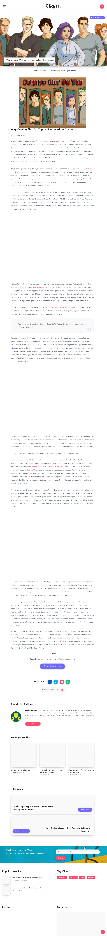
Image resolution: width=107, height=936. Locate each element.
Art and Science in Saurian (20, 768)
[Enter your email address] (78, 850)
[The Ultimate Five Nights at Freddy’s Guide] (6, 879)
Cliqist (53, 6)
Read (54, 654)
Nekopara (34, 467)
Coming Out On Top (63, 142)
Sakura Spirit (32, 345)
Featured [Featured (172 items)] (73, 876)
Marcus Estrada (31, 711)
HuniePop (50, 481)
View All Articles (32, 722)
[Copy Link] (52, 690)
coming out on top (44, 660)
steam (63, 660)
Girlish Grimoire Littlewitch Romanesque (58, 467)
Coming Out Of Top (18, 186)
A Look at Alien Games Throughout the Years (29, 886)
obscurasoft (56, 660)
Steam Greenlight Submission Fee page (60, 308)
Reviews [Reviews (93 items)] (91, 876)
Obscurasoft (49, 450)
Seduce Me (36, 288)
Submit (60, 857)
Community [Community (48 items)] (62, 876)
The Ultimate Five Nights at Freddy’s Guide (28, 876)
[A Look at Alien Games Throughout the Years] (6, 889)
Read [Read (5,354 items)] (82, 876)
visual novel (70, 660)
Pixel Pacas (62, 642)
